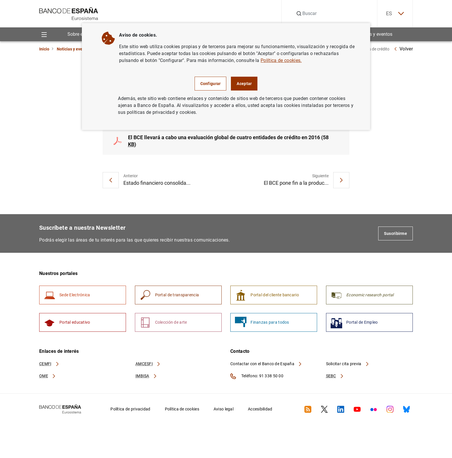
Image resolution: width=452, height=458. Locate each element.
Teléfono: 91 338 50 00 (256, 376)
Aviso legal (223, 409)
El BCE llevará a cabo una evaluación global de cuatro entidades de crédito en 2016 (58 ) (228, 140)
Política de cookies (182, 409)
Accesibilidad (260, 409)
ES (395, 13)
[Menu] (44, 34)
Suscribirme (395, 233)
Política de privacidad (130, 409)
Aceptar (244, 83)
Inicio (44, 49)
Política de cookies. (281, 60)
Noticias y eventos (373, 34)
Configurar (210, 83)
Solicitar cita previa (347, 363)
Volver (403, 49)
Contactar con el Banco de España (266, 363)
